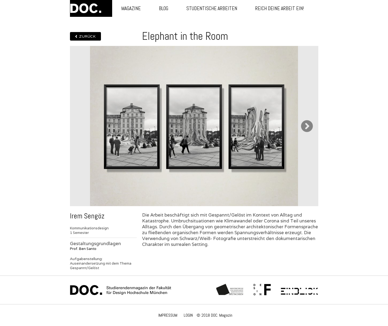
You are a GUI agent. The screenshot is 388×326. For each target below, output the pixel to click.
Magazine (131, 8)
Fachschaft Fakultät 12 (262, 290)
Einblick (299, 290)
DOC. (91, 8)
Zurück (87, 36)
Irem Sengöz (87, 216)
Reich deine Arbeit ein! (279, 8)
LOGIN (188, 315)
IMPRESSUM (167, 315)
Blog (163, 8)
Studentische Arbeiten (211, 8)
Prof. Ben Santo (83, 248)
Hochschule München (230, 290)
